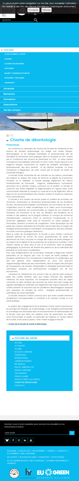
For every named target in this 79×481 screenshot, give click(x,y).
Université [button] (7, 88)
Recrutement (38, 451)
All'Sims (18, 349)
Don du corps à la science (27, 379)
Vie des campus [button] (10, 109)
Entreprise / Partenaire (14, 78)
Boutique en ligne (28, 457)
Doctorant (9, 68)
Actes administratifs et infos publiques (25, 460)
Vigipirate (11, 463)
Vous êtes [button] (7, 50)
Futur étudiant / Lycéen (14, 54)
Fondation (44, 457)
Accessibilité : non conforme (21, 453)
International (21, 358)
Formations (20, 355)
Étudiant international (14, 64)
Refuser (46, 10)
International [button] (8, 104)
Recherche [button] (7, 93)
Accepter (33, 10)
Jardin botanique (23, 361)
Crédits (51, 451)
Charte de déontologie (26, 382)
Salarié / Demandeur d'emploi (16, 73)
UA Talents (12, 457)
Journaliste (9, 83)
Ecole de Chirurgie (23, 352)
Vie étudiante (21, 373)
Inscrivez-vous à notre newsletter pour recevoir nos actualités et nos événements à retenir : (34, 425)
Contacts (19, 385)
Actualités (20, 345)
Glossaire (11, 451)
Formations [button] (7, 99)
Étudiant (8, 59)
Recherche (20, 364)
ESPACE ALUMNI (21, 376)
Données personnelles (57, 460)
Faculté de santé (26, 338)
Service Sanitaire (23, 370)
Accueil (18, 342)
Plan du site (24, 451)
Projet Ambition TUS (24, 367)
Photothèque (57, 457)
